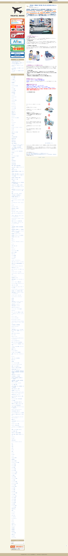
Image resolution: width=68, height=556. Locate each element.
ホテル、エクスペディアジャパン (17, 409)
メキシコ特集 (14, 497)
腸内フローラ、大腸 (15, 179)
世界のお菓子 (14, 141)
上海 (12, 135)
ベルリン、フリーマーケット (16, 260)
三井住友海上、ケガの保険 (16, 376)
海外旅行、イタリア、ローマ (16, 233)
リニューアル (14, 537)
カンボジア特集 (14, 486)
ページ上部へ (66, 545)
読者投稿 (13, 529)
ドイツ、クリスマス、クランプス (17, 441)
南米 (12, 451)
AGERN (13, 152)
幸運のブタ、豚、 (14, 169)
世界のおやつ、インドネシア (16, 374)
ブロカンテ (13, 258)
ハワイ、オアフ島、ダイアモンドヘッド (18, 283)
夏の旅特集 (13, 92)
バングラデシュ (14, 518)
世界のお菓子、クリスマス (16, 305)
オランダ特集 (14, 500)
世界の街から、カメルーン (16, 304)
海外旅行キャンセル (15, 277)
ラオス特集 (13, 467)
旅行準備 (13, 531)
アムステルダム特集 (15, 85)
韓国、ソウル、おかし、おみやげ (17, 193)
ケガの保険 (13, 400)
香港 (12, 510)
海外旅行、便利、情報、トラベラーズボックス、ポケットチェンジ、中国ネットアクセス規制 (18, 175)
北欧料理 (13, 157)
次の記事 (43, 157)
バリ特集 (13, 79)
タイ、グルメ (14, 334)
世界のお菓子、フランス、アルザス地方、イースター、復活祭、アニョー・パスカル (18, 330)
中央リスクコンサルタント (16, 307)
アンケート (13, 526)
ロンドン (13, 356)
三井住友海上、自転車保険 (16, 324)
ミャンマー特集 (14, 473)
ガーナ (13, 449)
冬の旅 (13, 125)
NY (12, 154)
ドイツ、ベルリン (14, 316)
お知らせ (13, 523)
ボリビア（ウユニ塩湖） (15, 117)
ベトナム (13, 513)
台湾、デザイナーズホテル (16, 333)
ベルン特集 (13, 76)
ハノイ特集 (13, 77)
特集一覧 (13, 534)
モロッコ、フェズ (14, 336)
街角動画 (13, 82)
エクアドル (13, 103)
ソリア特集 (13, 93)
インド (13, 130)
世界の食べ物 (14, 138)
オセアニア (13, 310)
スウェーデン (14, 162)
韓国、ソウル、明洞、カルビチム (17, 429)
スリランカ (13, 109)
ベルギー (13, 438)
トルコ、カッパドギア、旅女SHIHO (17, 151)
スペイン (13, 84)
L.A (12, 443)
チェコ (13, 247)
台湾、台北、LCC (14, 245)
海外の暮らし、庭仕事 (15, 208)
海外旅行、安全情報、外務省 (16, 177)
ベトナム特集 (14, 502)
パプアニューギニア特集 (15, 462)
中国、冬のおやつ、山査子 (16, 388)
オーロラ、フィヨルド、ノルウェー (17, 127)
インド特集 (13, 489)
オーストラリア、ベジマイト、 (16, 319)
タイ (12, 119)
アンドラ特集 (14, 484)
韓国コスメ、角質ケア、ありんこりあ (17, 403)
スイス (13, 521)
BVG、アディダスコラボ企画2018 (17, 342)
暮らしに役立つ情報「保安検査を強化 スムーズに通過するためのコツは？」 (37, 153)
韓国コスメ (13, 419)
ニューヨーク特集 (14, 492)
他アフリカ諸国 (14, 252)
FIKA (12, 159)
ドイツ (13, 98)
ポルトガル (13, 515)
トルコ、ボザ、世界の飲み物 (16, 405)
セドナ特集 (13, 491)
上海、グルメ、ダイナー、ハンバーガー (18, 261)
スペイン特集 (14, 465)
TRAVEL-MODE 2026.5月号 (16, 61)
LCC (12, 238)
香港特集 (13, 459)
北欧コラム (13, 111)
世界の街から (14, 508)
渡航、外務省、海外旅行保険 (16, 165)
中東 (12, 446)
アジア (13, 244)
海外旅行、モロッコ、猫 (15, 236)
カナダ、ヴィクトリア (15, 326)
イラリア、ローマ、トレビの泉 (16, 271)
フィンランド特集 (14, 478)
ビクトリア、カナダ (15, 206)
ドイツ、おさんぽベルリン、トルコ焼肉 (18, 412)
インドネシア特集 (14, 481)
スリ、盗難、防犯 (14, 384)
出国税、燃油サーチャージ (16, 369)
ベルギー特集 (14, 507)
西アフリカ (13, 253)
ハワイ (13, 87)
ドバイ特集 (13, 494)
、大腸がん (13, 180)
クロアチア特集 (14, 100)
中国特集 (13, 133)
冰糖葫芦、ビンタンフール (16, 390)
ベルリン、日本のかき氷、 (16, 425)
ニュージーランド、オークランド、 (17, 296)
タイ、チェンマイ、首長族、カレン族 (17, 312)
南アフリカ (13, 359)
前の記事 (40, 157)
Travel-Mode (14, 114)
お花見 (13, 298)
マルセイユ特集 (14, 457)
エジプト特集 (14, 470)
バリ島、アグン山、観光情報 (16, 352)
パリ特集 (13, 475)
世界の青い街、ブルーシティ (16, 394)
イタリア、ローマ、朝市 (15, 423)
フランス (13, 95)
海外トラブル (14, 524)
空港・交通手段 (14, 143)
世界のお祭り (14, 440)
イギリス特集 (14, 499)
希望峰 (13, 361)
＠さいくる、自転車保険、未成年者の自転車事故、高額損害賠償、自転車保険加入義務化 (18, 372)
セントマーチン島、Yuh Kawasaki (17, 398)
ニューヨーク (14, 122)
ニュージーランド (14, 198)
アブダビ (13, 454)
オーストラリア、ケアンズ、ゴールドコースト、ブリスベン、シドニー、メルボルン (18, 322)
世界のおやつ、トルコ (15, 267)
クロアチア (13, 101)
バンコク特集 (14, 90)
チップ (13, 225)
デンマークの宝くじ (15, 350)
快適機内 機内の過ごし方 (16, 196)
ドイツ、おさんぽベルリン (16, 340)
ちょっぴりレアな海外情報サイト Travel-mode (18, 2)
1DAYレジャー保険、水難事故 (16, 432)
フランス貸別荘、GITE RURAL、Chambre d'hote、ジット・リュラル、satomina (17, 148)
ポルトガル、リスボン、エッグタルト (17, 211)
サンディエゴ (14, 106)
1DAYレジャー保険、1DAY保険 (16, 367)
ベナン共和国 (14, 255)
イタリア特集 (14, 532)
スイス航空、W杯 (14, 431)
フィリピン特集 (14, 505)
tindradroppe (14, 160)
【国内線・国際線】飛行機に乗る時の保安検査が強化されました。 (43, 6)
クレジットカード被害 (15, 250)
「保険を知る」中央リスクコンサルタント (53, 0)
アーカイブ (12, 541)
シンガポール (14, 516)
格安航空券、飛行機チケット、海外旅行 (18, 229)
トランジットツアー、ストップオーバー (18, 289)
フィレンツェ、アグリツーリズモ (17, 364)
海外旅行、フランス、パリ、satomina (17, 235)
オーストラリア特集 (15, 483)
